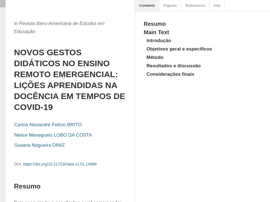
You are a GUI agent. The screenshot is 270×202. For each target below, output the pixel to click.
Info (217, 5)
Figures (170, 5)
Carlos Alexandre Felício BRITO (48, 124)
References (195, 5)
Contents (147, 5)
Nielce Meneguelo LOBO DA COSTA (53, 135)
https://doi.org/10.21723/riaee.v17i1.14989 (60, 164)
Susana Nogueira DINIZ (39, 145)
